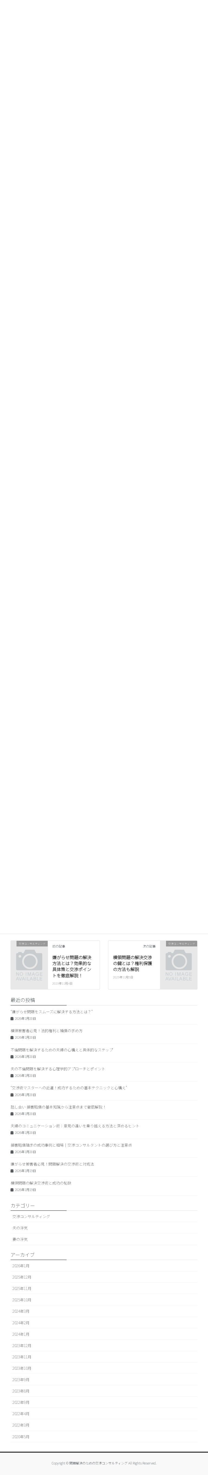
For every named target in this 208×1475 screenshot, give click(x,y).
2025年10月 (21, 1299)
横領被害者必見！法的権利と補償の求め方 (47, 1030)
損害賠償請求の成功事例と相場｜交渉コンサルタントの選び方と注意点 (71, 1145)
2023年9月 (21, 1379)
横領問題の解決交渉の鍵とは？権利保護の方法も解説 (132, 963)
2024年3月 (21, 1311)
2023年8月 (21, 1391)
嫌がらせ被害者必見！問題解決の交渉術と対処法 (52, 1164)
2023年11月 (21, 1356)
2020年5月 (21, 1436)
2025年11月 (21, 1288)
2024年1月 (21, 1334)
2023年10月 (21, 1368)
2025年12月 (21, 1277)
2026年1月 (21, 1265)
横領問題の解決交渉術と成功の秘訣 (41, 1183)
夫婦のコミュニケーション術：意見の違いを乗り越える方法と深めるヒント (75, 1125)
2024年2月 (21, 1322)
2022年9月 (21, 1402)
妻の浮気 (20, 1239)
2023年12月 (21, 1345)
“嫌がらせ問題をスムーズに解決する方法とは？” (52, 1011)
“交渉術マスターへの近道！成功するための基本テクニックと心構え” (69, 1087)
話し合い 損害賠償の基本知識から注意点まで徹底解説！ (58, 1107)
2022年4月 (21, 1413)
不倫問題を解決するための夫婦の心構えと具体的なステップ (62, 1049)
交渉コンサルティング (31, 1216)
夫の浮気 (20, 1227)
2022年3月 (21, 1425)
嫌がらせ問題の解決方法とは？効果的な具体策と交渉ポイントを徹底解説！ (71, 966)
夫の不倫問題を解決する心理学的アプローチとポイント (58, 1068)
